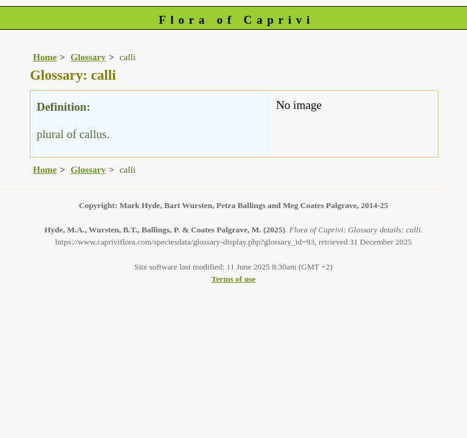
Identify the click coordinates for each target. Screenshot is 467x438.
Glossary (88, 57)
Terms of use (234, 278)
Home (45, 57)
